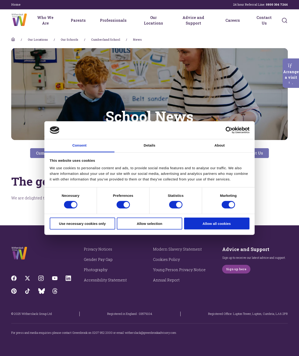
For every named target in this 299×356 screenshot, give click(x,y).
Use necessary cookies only (82, 223)
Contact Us (264, 20)
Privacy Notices (98, 249)
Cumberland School (105, 39)
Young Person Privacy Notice (179, 269)
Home (16, 4)
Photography (95, 269)
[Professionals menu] (130, 20)
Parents (78, 20)
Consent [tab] (79, 145)
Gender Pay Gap (98, 259)
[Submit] (284, 20)
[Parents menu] (89, 20)
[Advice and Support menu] (214, 20)
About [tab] (219, 145)
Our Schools (69, 39)
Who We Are (45, 20)
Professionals (113, 20)
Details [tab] (149, 145)
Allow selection (149, 223)
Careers (232, 20)
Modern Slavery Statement (177, 249)
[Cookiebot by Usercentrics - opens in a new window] (229, 130)
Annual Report (166, 279)
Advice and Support (193, 20)
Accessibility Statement (105, 279)
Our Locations (153, 20)
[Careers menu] (243, 20)
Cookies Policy (166, 259)
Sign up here (236, 269)
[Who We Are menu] (59, 20)
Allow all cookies (217, 223)
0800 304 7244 (277, 4)
